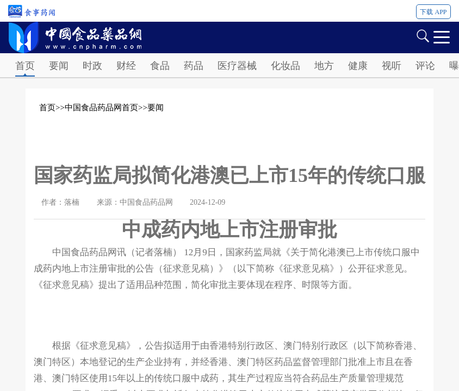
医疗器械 (237, 65)
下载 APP (433, 12)
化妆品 (285, 65)
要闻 (59, 65)
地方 (324, 65)
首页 (25, 65)
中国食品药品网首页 (101, 107)
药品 (193, 65)
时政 (92, 65)
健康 (358, 65)
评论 (425, 65)
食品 (160, 65)
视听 (391, 65)
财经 (126, 65)
